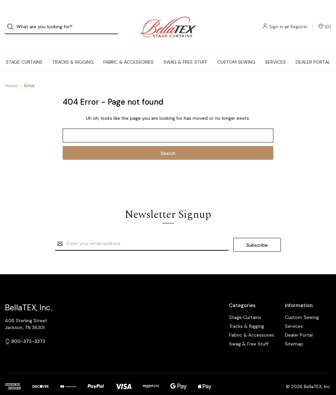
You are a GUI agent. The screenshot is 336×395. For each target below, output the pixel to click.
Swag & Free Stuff (185, 51)
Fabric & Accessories (128, 51)
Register (299, 21)
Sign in (276, 21)
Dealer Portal (313, 51)
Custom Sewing (236, 51)
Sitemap (294, 332)
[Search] (12, 21)
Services (275, 51)
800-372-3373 (28, 329)
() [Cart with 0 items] (324, 21)
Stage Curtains (24, 51)
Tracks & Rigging (73, 51)
